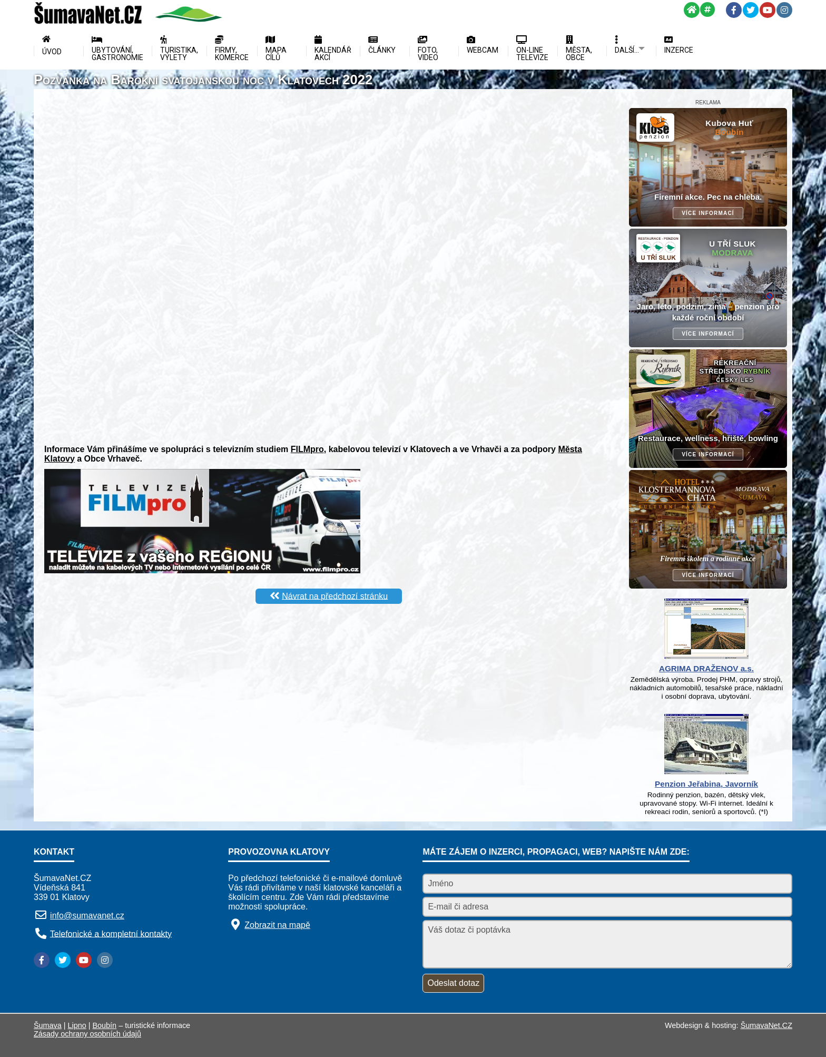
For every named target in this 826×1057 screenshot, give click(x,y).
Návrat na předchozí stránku (335, 595)
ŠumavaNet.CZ (766, 1025)
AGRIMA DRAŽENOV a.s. (706, 668)
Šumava (48, 1025)
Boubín (105, 1025)
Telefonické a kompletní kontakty (111, 933)
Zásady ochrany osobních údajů (87, 1034)
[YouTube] (767, 10)
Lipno (77, 1025)
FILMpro (307, 449)
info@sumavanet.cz (87, 915)
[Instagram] (784, 10)
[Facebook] (734, 10)
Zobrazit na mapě (277, 925)
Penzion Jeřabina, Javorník (706, 783)
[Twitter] (751, 10)
